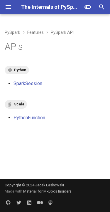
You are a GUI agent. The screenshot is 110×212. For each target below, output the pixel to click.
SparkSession (27, 83)
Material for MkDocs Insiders (47, 191)
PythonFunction (29, 117)
